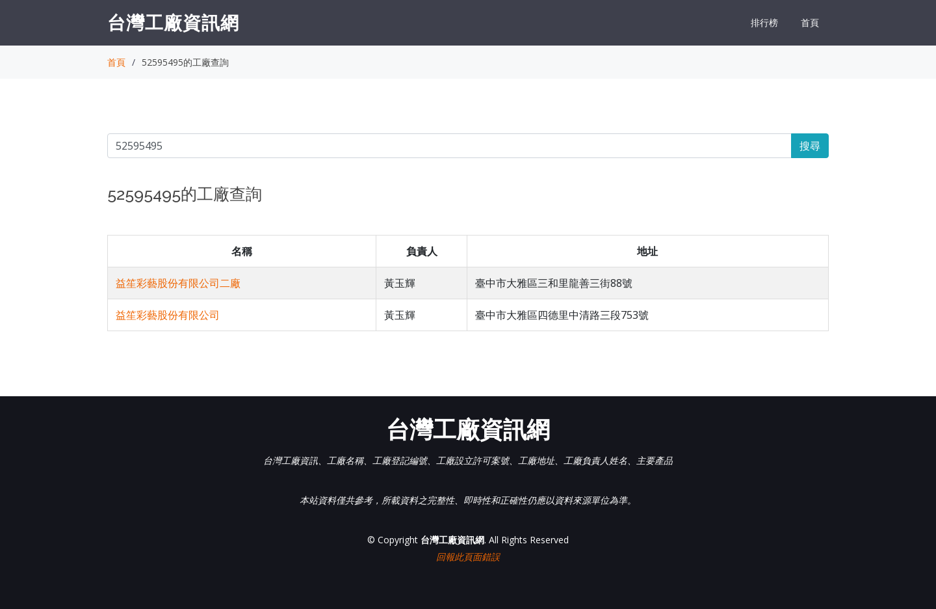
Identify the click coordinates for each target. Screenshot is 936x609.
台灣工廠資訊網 (173, 22)
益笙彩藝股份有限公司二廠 (178, 283)
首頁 (810, 22)
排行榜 (764, 22)
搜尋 (810, 146)
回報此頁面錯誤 (468, 556)
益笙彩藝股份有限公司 (168, 315)
